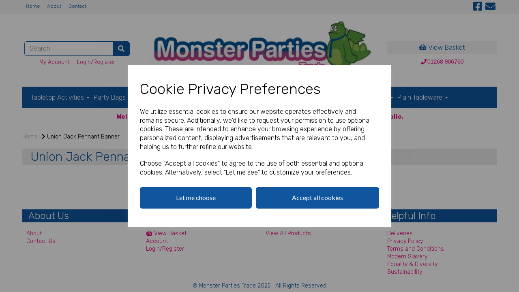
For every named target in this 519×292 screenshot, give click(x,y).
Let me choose (196, 197)
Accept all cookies (317, 197)
